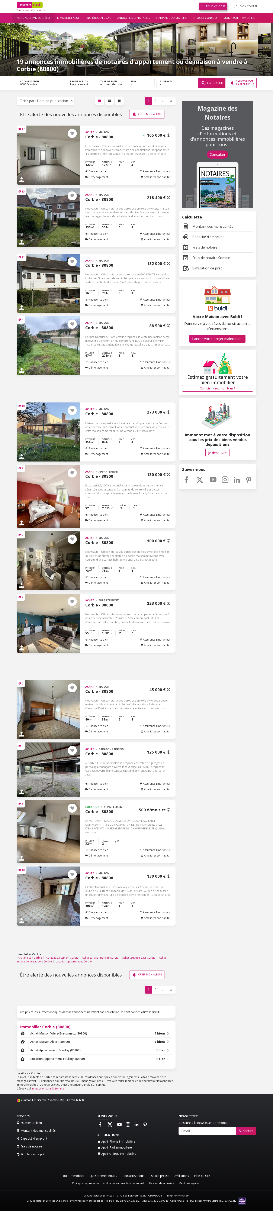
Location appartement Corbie (74, 961)
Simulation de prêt (202, 268)
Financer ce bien (96, 171)
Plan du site (202, 1176)
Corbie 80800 (75, 1100)
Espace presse (159, 1176)
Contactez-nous (133, 1176)
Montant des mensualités (207, 226)
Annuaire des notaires (133, 18)
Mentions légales (189, 1183)
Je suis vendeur (213, 6)
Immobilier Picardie (34, 1100)
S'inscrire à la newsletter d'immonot (203, 1123)
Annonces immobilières (34, 18)
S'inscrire (246, 1131)
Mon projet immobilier (240, 18)
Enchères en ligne (98, 18)
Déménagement (96, 177)
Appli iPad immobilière (114, 1147)
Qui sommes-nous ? (103, 1176)
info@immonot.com (178, 1195)
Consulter (217, 154)
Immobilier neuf (68, 18)
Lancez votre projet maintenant (217, 338)
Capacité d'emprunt (203, 237)
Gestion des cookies (161, 1183)
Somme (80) (56, 1100)
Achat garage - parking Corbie (100, 957)
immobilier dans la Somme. (48, 1088)
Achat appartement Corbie (62, 957)
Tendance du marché (171, 18)
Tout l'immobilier (72, 1176)
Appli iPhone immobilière (116, 1141)
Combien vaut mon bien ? (217, 388)
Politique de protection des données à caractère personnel (108, 1183)
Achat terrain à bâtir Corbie (138, 957)
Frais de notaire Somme (206, 258)
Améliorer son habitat (155, 177)
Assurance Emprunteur (155, 171)
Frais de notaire (199, 247)
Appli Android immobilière (116, 1154)
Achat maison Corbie (29, 957)
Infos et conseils (205, 18)
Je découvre (217, 452)
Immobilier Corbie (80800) (45, 1026)
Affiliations (181, 1176)
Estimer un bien (29, 1123)
